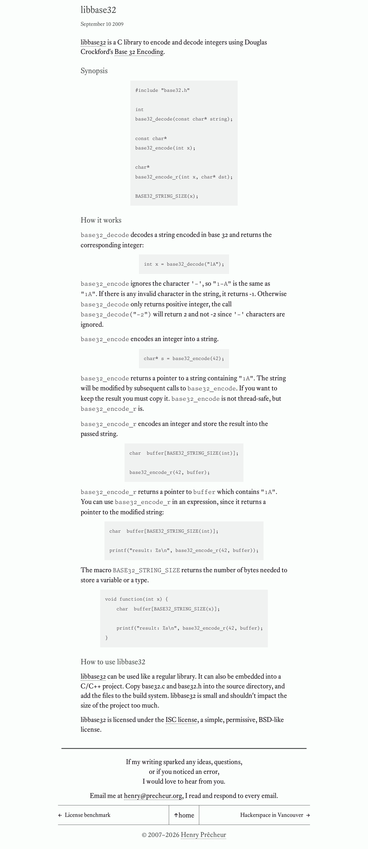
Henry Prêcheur (203, 834)
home (186, 815)
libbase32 (93, 42)
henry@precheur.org (153, 795)
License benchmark (88, 814)
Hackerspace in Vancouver (271, 814)
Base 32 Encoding (139, 51)
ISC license (181, 719)
